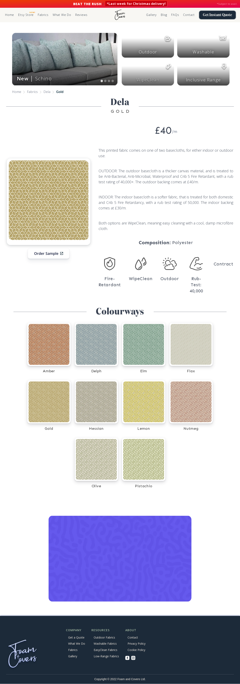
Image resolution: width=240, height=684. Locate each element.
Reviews (81, 15)
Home (9, 15)
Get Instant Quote (217, 15)
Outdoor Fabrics (104, 637)
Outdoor (148, 52)
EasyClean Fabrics (105, 650)
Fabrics (32, 92)
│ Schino (34, 78)
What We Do (62, 15)
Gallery (151, 15)
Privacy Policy (137, 643)
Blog (164, 15)
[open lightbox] (48, 200)
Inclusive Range (203, 80)
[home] (120, 15)
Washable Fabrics (105, 643)
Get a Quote (76, 637)
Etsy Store (26, 14)
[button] (43, 15)
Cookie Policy (136, 650)
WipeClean (147, 80)
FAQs (175, 15)
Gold (59, 92)
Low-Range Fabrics (106, 656)
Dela (46, 92)
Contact (189, 15)
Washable (203, 52)
